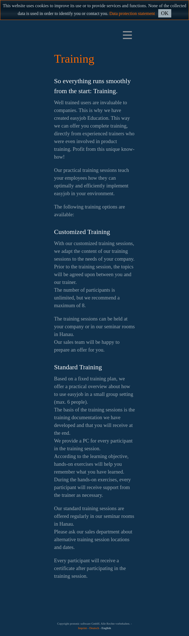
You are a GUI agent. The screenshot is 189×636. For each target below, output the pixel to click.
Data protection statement (132, 13)
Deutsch (94, 628)
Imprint (82, 628)
